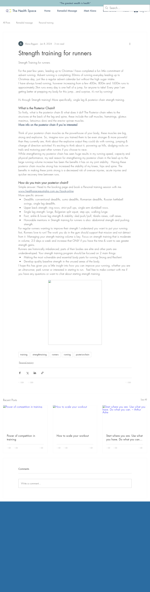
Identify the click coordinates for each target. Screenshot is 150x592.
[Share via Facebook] (19, 372)
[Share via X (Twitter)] (27, 372)
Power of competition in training (21, 437)
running (67, 354)
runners (55, 354)
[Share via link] (42, 372)
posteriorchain (82, 354)
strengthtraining (40, 354)
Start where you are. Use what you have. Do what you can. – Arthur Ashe (124, 437)
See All (144, 399)
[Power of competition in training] (25, 417)
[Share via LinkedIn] (34, 372)
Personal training (46, 22)
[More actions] (130, 43)
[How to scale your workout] (75, 417)
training (23, 354)
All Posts (6, 22)
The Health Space (24, 11)
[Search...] (126, 8)
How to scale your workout (73, 435)
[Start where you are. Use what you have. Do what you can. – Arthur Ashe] (125, 417)
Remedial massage (24, 22)
